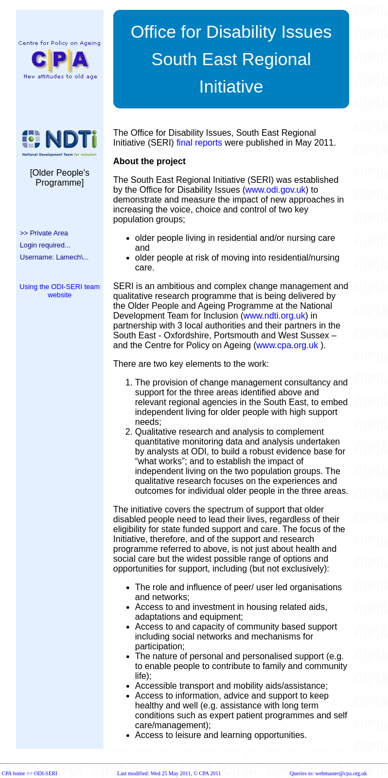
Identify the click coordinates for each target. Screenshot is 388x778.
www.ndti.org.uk (274, 315)
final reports (199, 142)
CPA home (13, 773)
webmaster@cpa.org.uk (341, 773)
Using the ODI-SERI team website (60, 291)
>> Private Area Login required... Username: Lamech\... (52, 245)
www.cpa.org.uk (287, 345)
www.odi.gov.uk (275, 189)
